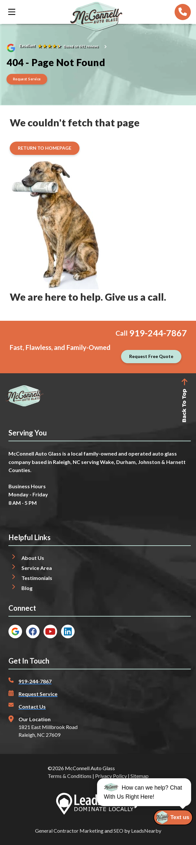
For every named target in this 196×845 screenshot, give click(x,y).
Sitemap (139, 776)
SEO (118, 831)
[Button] (26, 79)
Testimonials (36, 578)
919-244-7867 (158, 333)
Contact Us (32, 706)
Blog (26, 588)
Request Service (37, 694)
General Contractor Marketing (69, 831)
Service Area (36, 568)
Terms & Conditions (70, 776)
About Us (32, 558)
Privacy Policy (111, 776)
